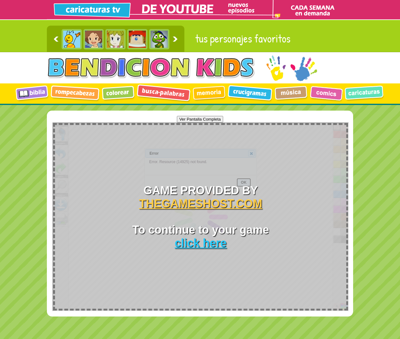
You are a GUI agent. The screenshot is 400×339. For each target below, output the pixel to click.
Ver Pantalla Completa (200, 119)
